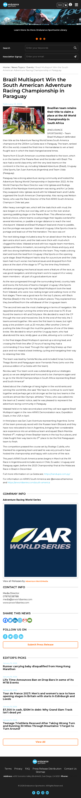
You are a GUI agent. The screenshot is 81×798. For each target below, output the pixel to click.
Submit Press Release (41, 644)
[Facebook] (5, 620)
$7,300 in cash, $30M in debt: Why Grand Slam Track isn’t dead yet (37, 711)
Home (6, 67)
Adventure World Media (37, 581)
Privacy (18, 768)
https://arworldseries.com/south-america (28, 482)
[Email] (29, 620)
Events (30, 67)
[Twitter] (10, 620)
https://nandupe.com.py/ (57, 474)
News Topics (18, 67)
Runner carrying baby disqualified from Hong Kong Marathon (36, 668)
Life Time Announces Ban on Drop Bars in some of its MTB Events (38, 681)
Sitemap (40, 772)
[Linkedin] (15, 620)
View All (40, 742)
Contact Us (70, 768)
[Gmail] (24, 620)
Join (60, 5)
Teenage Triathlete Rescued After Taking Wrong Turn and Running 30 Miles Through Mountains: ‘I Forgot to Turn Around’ (39, 726)
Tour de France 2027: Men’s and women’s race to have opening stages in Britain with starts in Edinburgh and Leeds (39, 696)
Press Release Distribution (47, 768)
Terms (8, 768)
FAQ (27, 768)
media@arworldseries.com (17, 599)
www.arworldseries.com (16, 602)
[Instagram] (19, 620)
